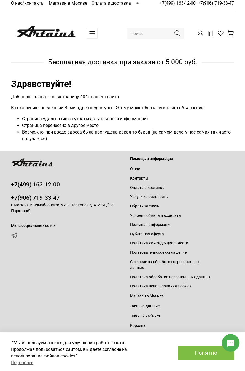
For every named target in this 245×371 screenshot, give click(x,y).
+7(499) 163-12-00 (178, 3)
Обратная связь (144, 206)
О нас (135, 169)
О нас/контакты (27, 3)
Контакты (139, 178)
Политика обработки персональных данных (170, 277)
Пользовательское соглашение (158, 252)
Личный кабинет (145, 316)
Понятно (206, 352)
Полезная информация (151, 224)
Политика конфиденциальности (159, 243)
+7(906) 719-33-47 (216, 3)
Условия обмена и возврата (155, 215)
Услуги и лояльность (149, 196)
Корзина (138, 325)
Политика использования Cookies (160, 286)
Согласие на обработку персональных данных (165, 265)
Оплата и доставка (111, 3)
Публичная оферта (147, 234)
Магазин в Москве (68, 3)
